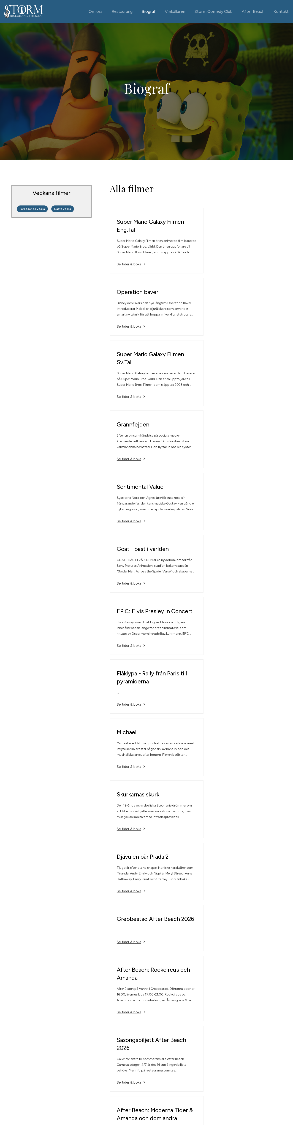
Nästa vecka (62, 208)
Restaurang (121, 11)
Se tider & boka (129, 264)
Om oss (95, 11)
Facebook (263, 1062)
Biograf (148, 11)
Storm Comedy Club (213, 11)
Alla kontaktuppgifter (210, 1076)
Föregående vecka (32, 208)
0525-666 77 (204, 1062)
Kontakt (280, 11)
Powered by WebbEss (28, 1093)
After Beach (252, 11)
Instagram (263, 1069)
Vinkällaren (175, 11)
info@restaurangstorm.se (214, 1069)
